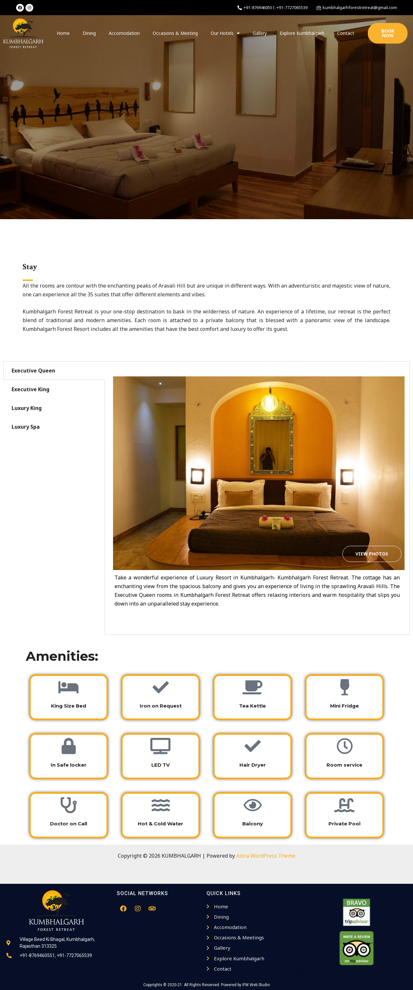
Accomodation (124, 33)
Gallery (260, 33)
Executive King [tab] (30, 389)
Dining (89, 33)
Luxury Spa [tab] (26, 426)
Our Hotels (225, 33)
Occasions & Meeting (175, 33)
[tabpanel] (257, 498)
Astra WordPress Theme (265, 855)
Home (63, 33)
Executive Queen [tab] (33, 370)
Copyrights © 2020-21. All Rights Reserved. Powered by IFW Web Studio (206, 985)
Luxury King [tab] (27, 408)
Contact (345, 33)
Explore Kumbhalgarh (302, 33)
